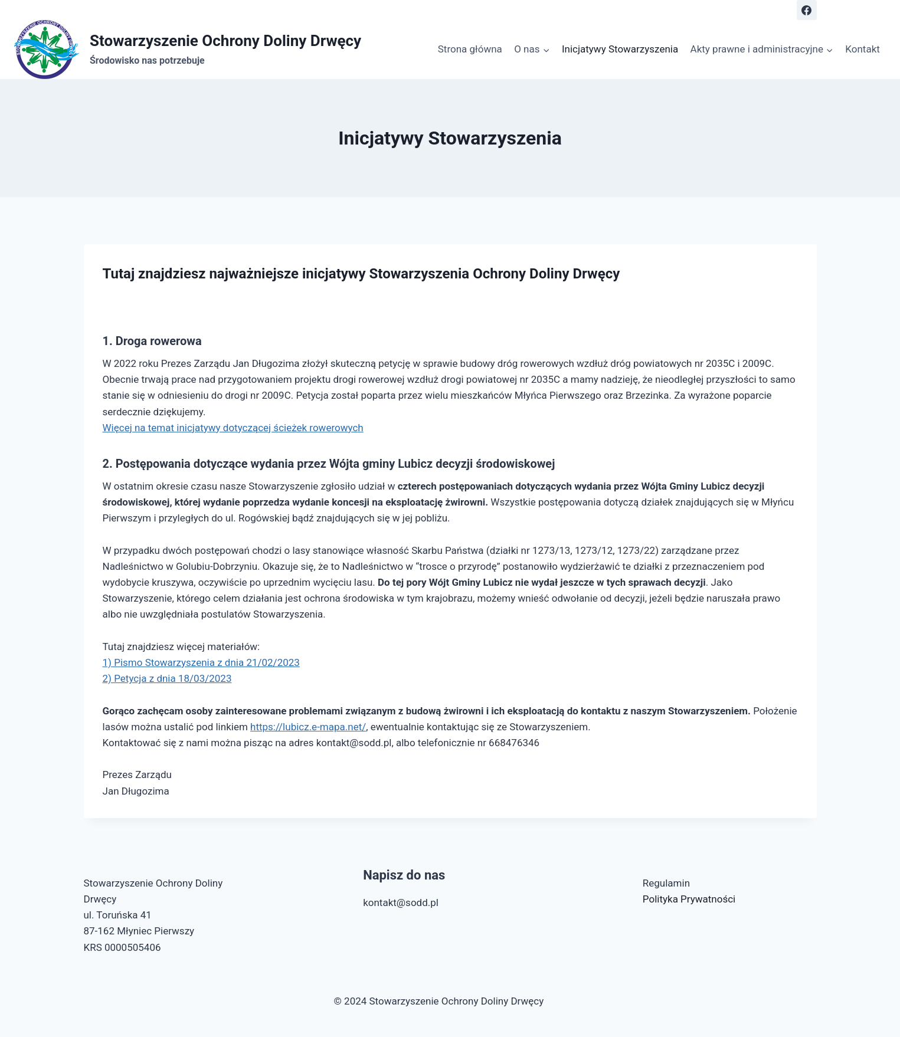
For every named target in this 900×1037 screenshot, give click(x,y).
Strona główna (470, 49)
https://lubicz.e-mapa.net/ (308, 727)
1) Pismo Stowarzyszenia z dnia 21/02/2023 (201, 662)
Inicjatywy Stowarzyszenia (620, 49)
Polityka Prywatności (689, 899)
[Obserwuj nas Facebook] (807, 10)
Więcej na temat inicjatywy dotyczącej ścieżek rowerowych (233, 428)
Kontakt (862, 49)
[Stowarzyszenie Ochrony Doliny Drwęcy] (187, 49)
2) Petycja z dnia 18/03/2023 (167, 678)
